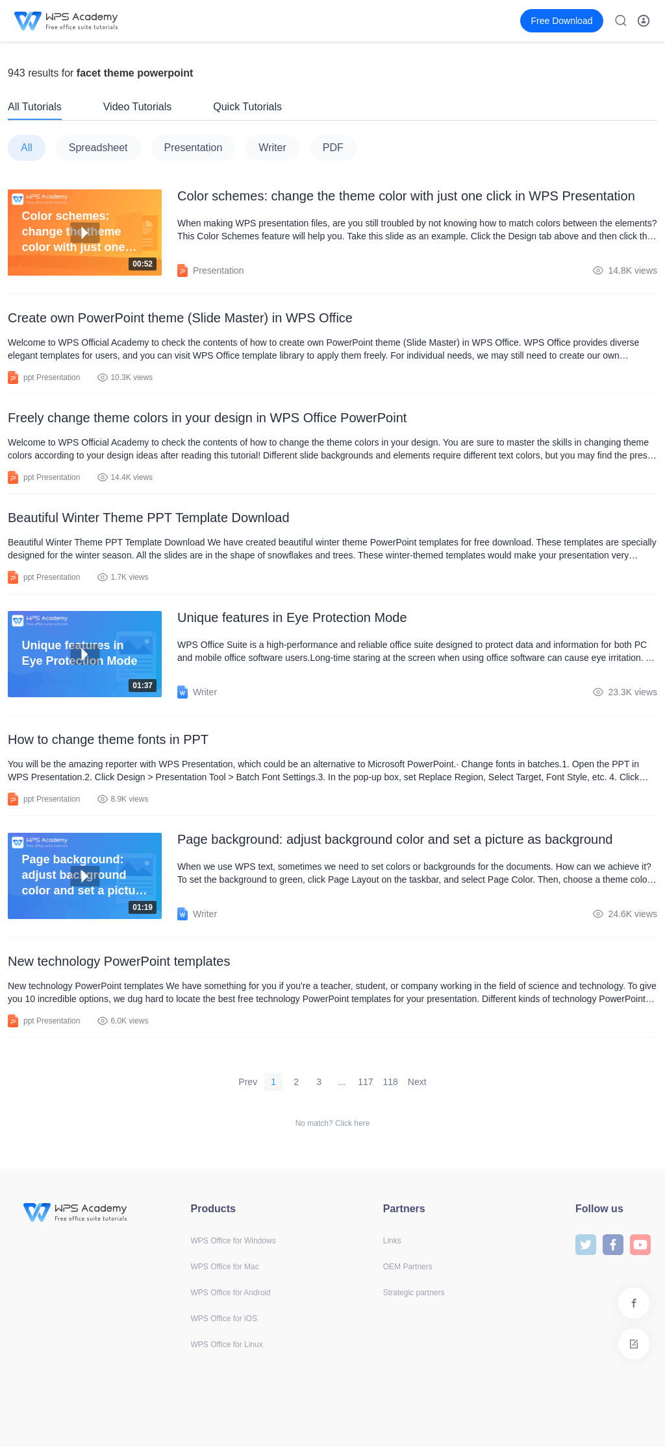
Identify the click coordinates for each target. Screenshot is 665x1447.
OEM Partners (408, 1266)
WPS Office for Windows (233, 1240)
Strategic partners (414, 1292)
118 (390, 1082)
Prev (247, 1082)
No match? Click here (332, 1123)
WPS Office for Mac (225, 1266)
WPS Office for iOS (224, 1318)
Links (392, 1240)
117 (365, 1082)
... (341, 1082)
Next (417, 1082)
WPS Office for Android (231, 1292)
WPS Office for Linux (227, 1344)
